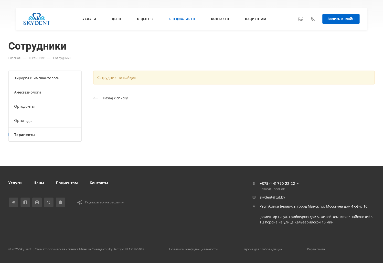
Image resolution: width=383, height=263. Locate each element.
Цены (38, 182)
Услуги (15, 182)
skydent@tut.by (272, 197)
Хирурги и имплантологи (37, 77)
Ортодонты (24, 106)
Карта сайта (316, 249)
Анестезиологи (27, 92)
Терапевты (24, 134)
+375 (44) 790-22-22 (277, 183)
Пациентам (67, 182)
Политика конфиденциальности (193, 249)
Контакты (99, 182)
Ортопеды (23, 120)
